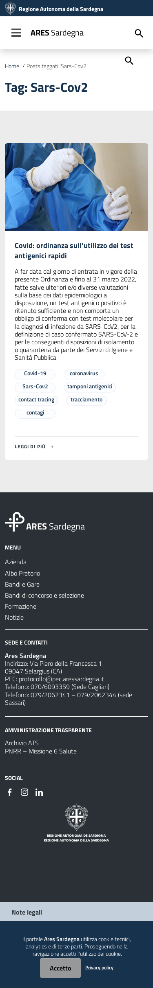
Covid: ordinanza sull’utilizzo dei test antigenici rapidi (74, 250)
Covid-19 (35, 373)
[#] (10, 791)
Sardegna (57, 32)
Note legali (26, 912)
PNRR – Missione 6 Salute (41, 751)
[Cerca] (128, 60)
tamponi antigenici (89, 386)
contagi (35, 412)
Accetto (60, 968)
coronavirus (84, 373)
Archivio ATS (22, 743)
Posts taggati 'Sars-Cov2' (57, 66)
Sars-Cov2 (35, 386)
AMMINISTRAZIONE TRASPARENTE (48, 729)
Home (12, 66)
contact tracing (36, 399)
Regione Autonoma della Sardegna (61, 9)
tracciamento (86, 399)
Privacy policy (99, 967)
